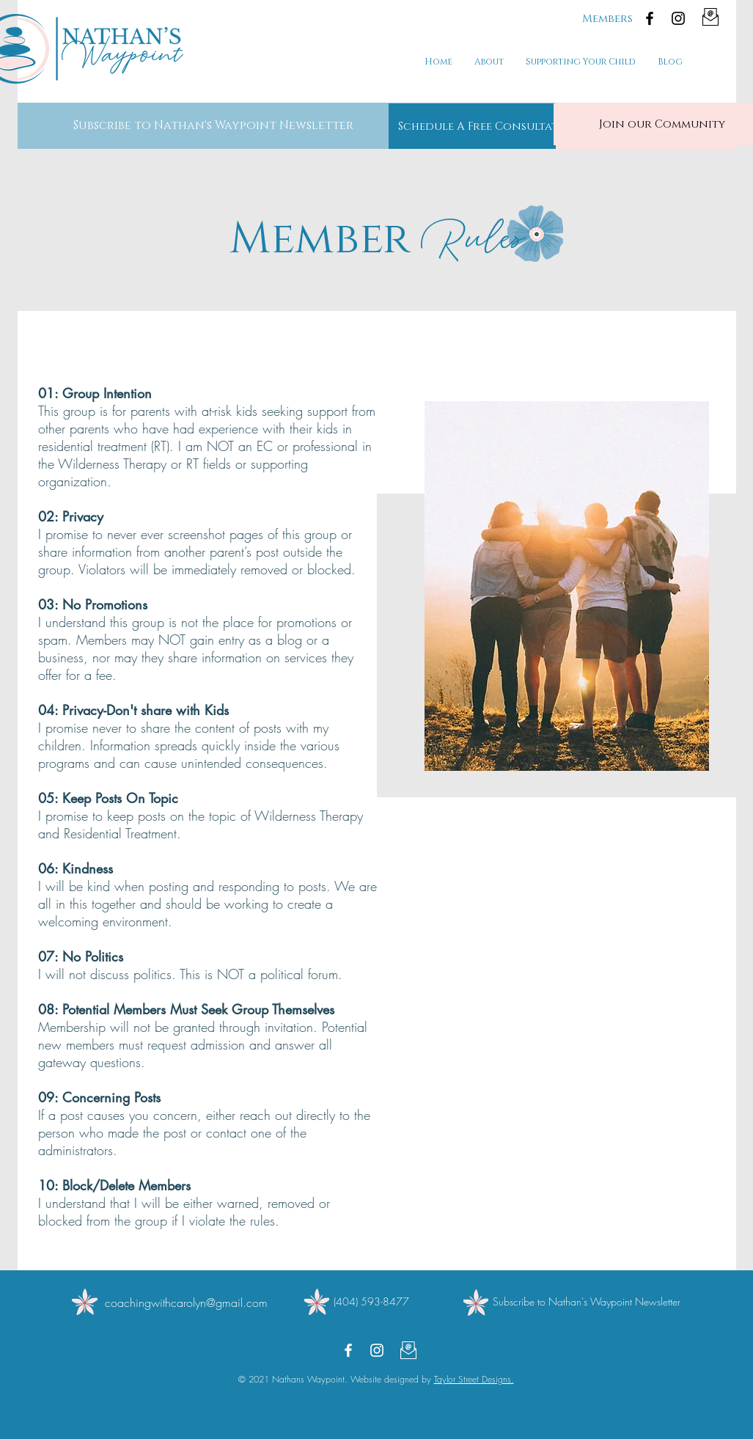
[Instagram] (678, 18)
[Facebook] (649, 18)
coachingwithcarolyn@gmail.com (186, 1303)
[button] (213, 125)
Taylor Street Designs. (474, 1379)
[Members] (607, 18)
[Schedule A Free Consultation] (489, 126)
